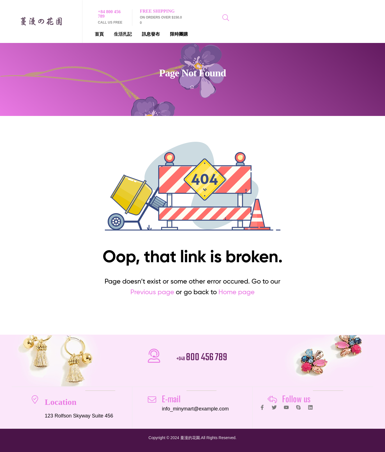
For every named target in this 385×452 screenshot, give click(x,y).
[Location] (35, 399)
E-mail (171, 398)
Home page (236, 292)
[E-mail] (152, 399)
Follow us (296, 398)
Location (60, 402)
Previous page (152, 292)
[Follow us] (272, 399)
